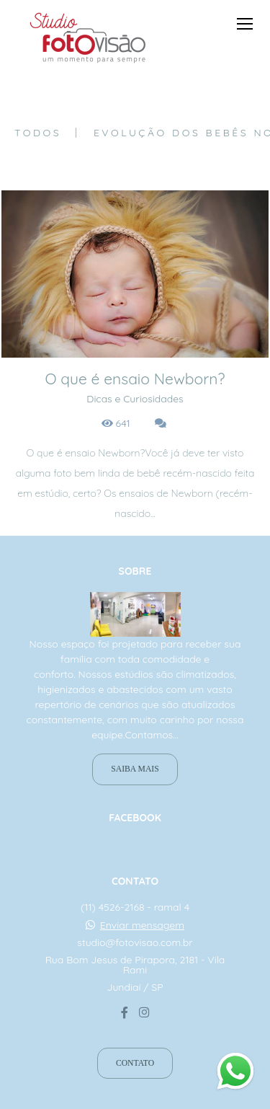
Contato (135, 1063)
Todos (37, 133)
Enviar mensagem (142, 925)
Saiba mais (134, 769)
